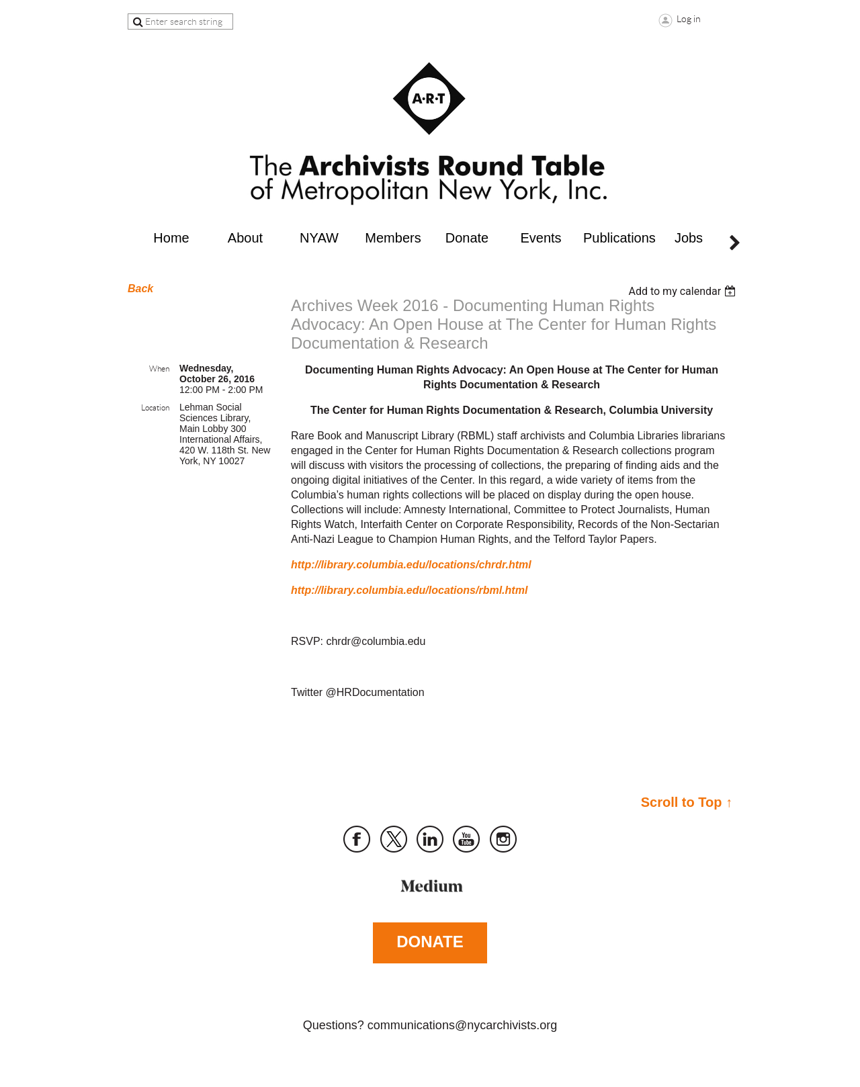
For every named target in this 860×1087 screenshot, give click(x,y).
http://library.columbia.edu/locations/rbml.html (409, 590)
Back (140, 288)
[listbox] (683, 291)
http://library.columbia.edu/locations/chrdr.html (411, 564)
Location (155, 407)
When (159, 368)
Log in (689, 18)
